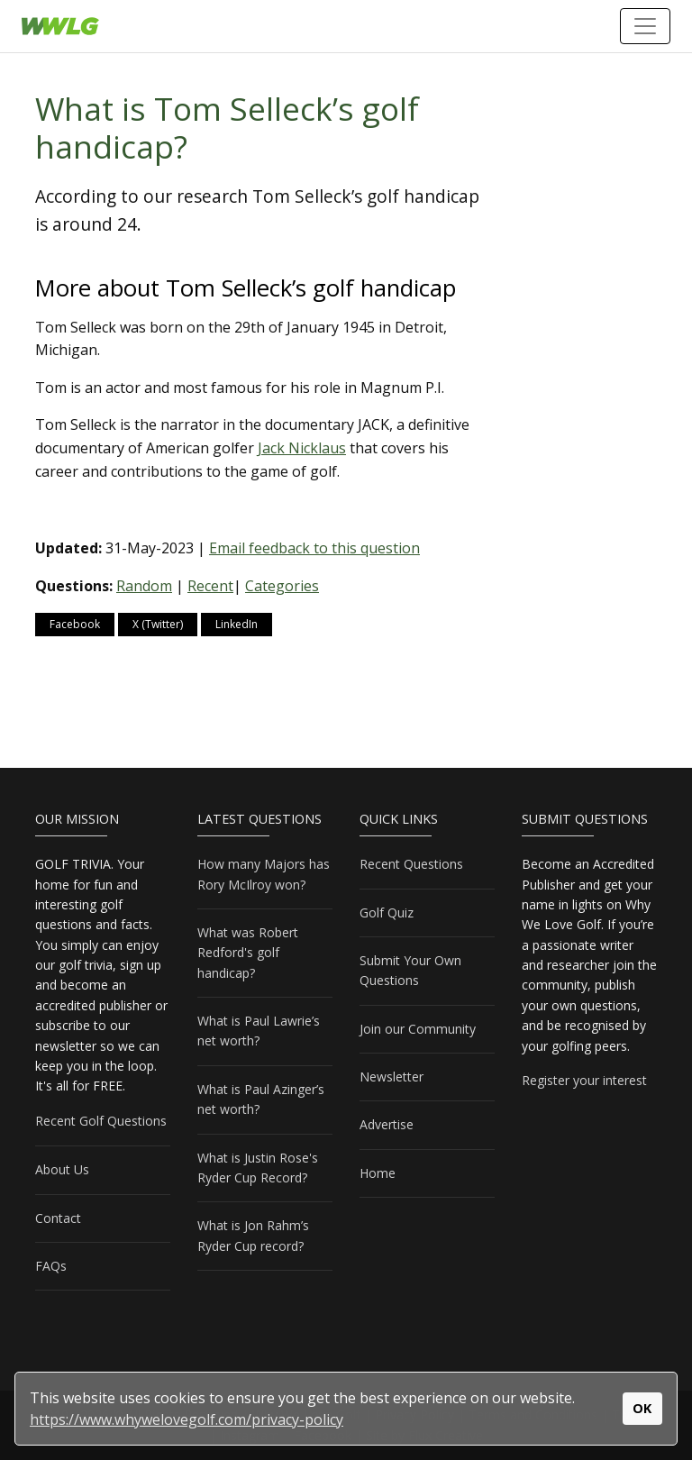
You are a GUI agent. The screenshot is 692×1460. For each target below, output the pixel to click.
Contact (58, 1218)
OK (642, 1408)
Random (144, 586)
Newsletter (391, 1076)
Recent (210, 586)
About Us (62, 1169)
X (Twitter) (157, 624)
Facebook (75, 624)
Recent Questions (411, 863)
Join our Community (418, 1028)
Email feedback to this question (314, 548)
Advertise (387, 1124)
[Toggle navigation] (645, 26)
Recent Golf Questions (101, 1120)
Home (378, 1173)
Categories (282, 586)
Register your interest (584, 1080)
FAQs (51, 1265)
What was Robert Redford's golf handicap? (247, 952)
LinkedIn (236, 624)
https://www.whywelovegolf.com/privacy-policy (186, 1419)
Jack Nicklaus (302, 448)
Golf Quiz (387, 912)
